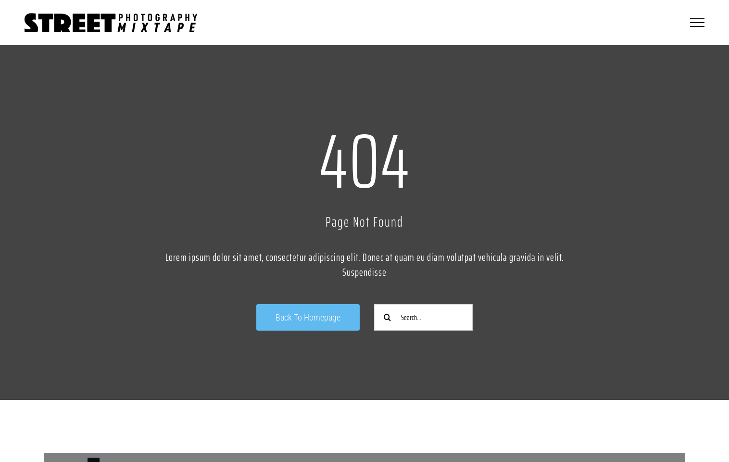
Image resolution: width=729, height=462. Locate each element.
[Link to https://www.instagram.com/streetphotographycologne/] (198, 427)
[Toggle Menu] (697, 22)
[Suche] (387, 317)
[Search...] (423, 317)
